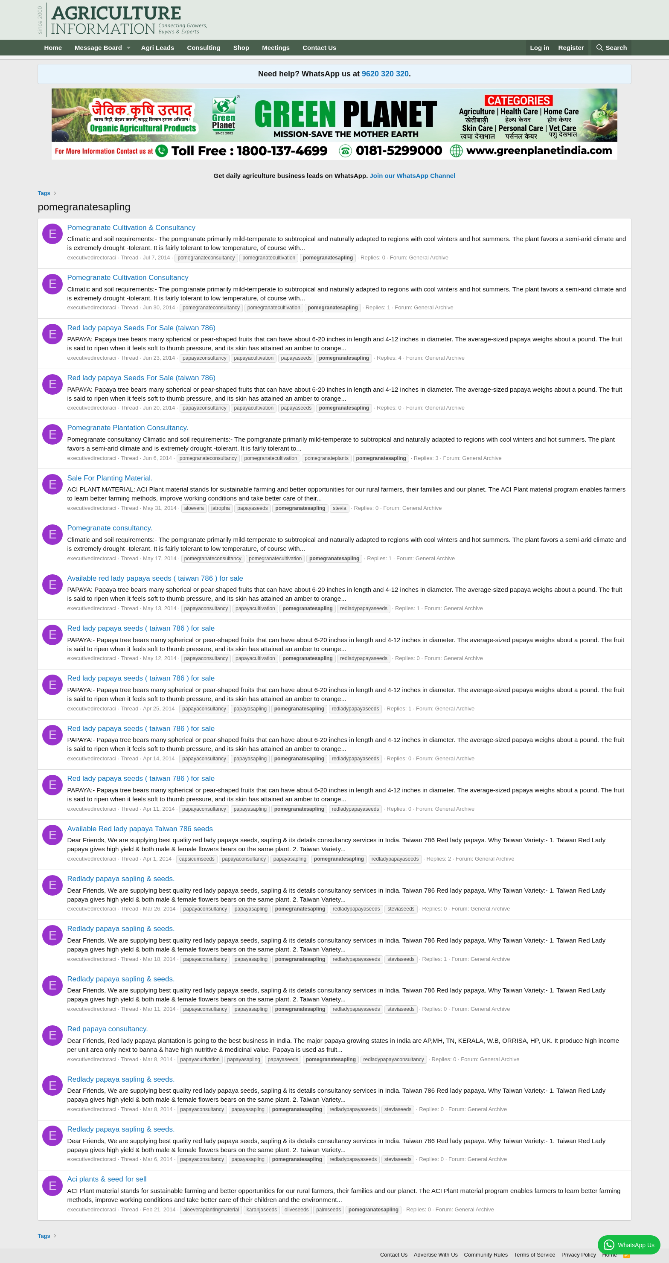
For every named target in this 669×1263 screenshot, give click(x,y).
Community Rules (486, 1254)
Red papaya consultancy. (107, 1029)
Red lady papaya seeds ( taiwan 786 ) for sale (141, 628)
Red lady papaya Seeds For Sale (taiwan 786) (141, 328)
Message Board (98, 47)
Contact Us (319, 47)
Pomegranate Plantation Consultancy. (127, 428)
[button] (129, 47)
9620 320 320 (385, 74)
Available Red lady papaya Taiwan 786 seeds (140, 829)
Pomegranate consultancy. (109, 528)
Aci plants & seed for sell (106, 1179)
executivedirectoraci (91, 257)
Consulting (203, 47)
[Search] (611, 47)
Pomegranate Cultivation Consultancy (127, 278)
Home (53, 47)
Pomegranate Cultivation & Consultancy (131, 228)
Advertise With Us (436, 1254)
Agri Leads (158, 47)
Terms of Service (535, 1254)
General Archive (429, 257)
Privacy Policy (578, 1254)
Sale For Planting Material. (109, 478)
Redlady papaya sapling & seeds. (121, 879)
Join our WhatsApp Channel (413, 175)
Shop (241, 47)
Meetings (276, 47)
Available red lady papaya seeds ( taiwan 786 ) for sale (155, 578)
